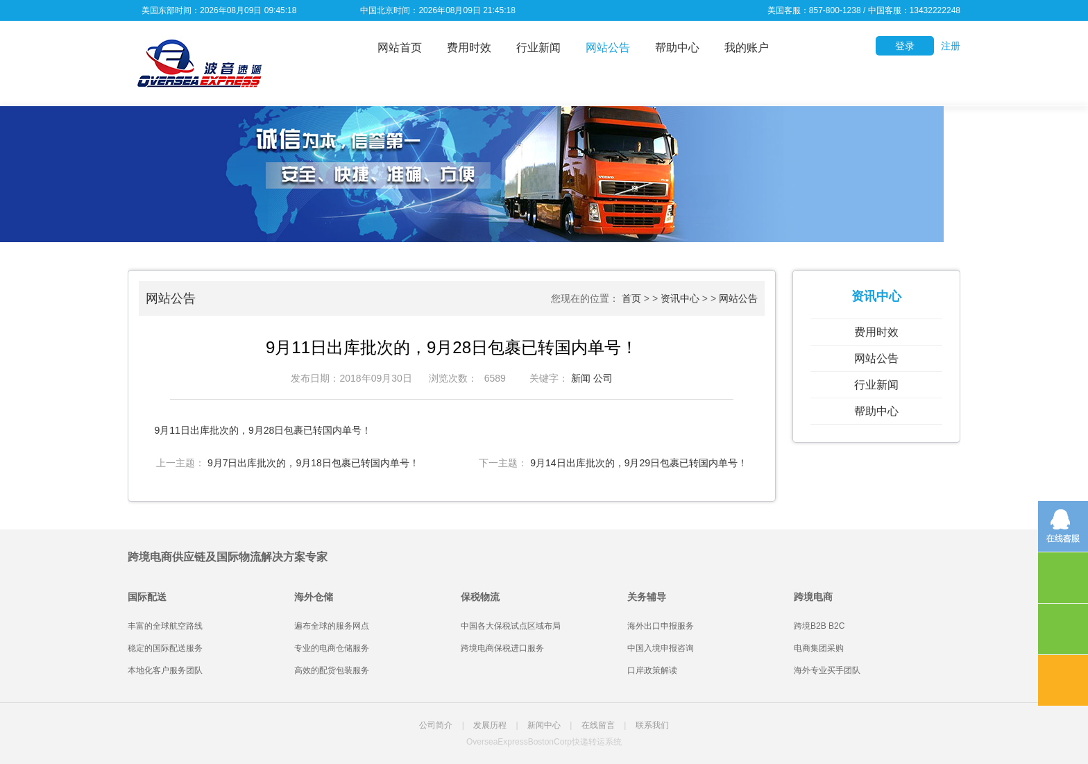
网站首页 (399, 47)
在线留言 (598, 725)
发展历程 (490, 725)
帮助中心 (677, 47)
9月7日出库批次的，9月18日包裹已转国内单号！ (313, 462)
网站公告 (608, 47)
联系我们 (652, 725)
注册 (950, 45)
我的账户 (746, 47)
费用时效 (469, 47)
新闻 (580, 378)
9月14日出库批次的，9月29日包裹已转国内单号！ (638, 462)
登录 (905, 45)
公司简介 (435, 725)
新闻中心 (544, 725)
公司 (603, 378)
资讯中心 (680, 298)
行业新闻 (538, 47)
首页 (631, 298)
